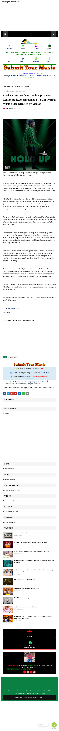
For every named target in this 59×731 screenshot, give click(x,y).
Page (8, 75)
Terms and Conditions (35, 691)
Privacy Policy (47, 691)
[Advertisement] (29, 17)
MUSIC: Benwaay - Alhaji (21, 598)
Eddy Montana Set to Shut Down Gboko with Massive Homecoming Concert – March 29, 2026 (33, 571)
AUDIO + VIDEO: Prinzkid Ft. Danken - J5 (26, 588)
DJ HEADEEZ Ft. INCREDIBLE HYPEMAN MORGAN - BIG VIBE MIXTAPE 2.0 (34, 562)
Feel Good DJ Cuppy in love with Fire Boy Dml (27, 607)
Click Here (45, 373)
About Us (16, 691)
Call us (31, 75)
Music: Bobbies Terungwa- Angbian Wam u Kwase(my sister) (31, 551)
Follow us (22, 75)
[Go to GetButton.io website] (54, 729)
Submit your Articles (44, 75)
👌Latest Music (11, 90)
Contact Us (24, 691)
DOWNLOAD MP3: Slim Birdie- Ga (24, 579)
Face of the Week (20, 693)
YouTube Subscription (32, 693)
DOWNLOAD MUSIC (11, 308)
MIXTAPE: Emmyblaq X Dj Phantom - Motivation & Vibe (31, 542)
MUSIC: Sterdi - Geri (20, 533)
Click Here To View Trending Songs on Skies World (28, 382)
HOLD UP (6, 312)
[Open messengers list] (54, 725)
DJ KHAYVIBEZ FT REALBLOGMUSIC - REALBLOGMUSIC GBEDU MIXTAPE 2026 (33, 617)
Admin (13, 75)
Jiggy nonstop (9, 108)
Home (4, 90)
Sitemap (43, 693)
